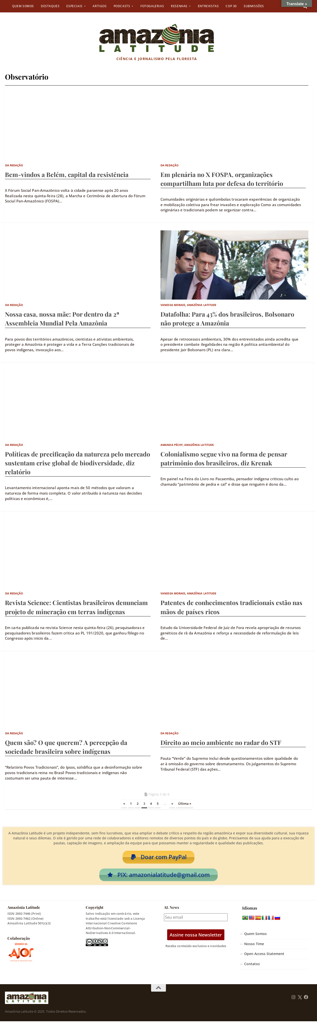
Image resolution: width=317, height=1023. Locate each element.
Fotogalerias (152, 6)
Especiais (74, 6)
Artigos (99, 6)
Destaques (50, 6)
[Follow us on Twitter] (300, 999)
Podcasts (122, 6)
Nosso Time (254, 945)
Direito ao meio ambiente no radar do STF (220, 742)
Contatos (252, 965)
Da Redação (14, 165)
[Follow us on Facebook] (306, 999)
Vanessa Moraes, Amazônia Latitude (188, 305)
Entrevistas (208, 6)
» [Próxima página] (172, 803)
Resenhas (179, 6)
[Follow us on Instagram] (293, 999)
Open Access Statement (264, 955)
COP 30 (231, 6)
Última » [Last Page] (184, 803)
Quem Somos (23, 6)
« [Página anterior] (124, 803)
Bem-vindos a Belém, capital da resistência (67, 174)
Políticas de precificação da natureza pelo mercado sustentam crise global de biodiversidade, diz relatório (77, 463)
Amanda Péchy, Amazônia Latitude (187, 445)
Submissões (254, 6)
